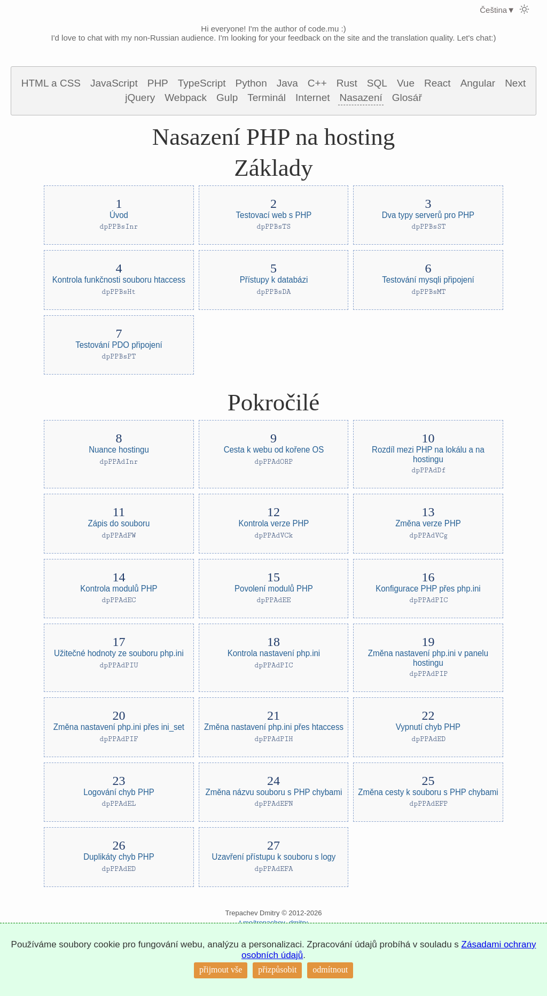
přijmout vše (220, 969)
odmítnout (330, 969)
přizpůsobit (277, 969)
